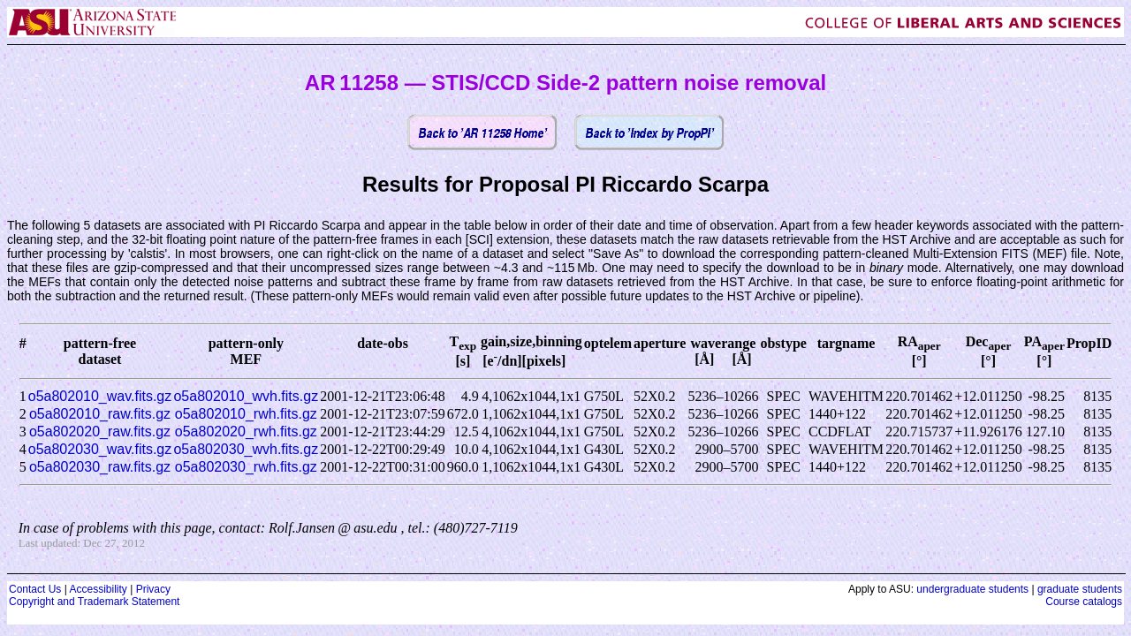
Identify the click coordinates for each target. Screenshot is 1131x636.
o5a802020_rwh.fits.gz (246, 431)
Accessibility (97, 589)
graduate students (1079, 589)
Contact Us (35, 589)
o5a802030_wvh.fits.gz (245, 449)
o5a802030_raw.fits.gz (100, 466)
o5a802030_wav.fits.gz (99, 449)
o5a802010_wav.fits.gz (99, 396)
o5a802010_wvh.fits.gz (245, 396)
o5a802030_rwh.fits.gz (246, 466)
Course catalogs (1083, 601)
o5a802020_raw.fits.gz (100, 431)
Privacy (153, 589)
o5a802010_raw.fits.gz (100, 413)
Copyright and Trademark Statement (94, 601)
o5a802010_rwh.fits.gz (246, 413)
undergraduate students (972, 589)
